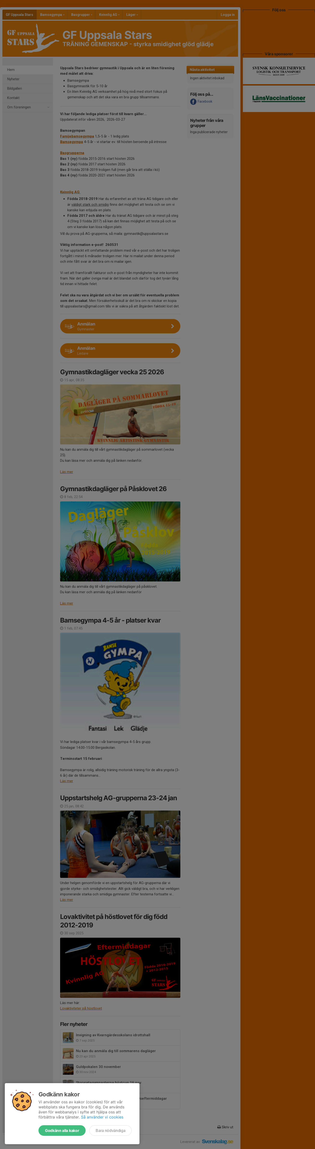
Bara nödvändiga (110, 1130)
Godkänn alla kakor (62, 1130)
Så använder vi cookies (102, 1117)
